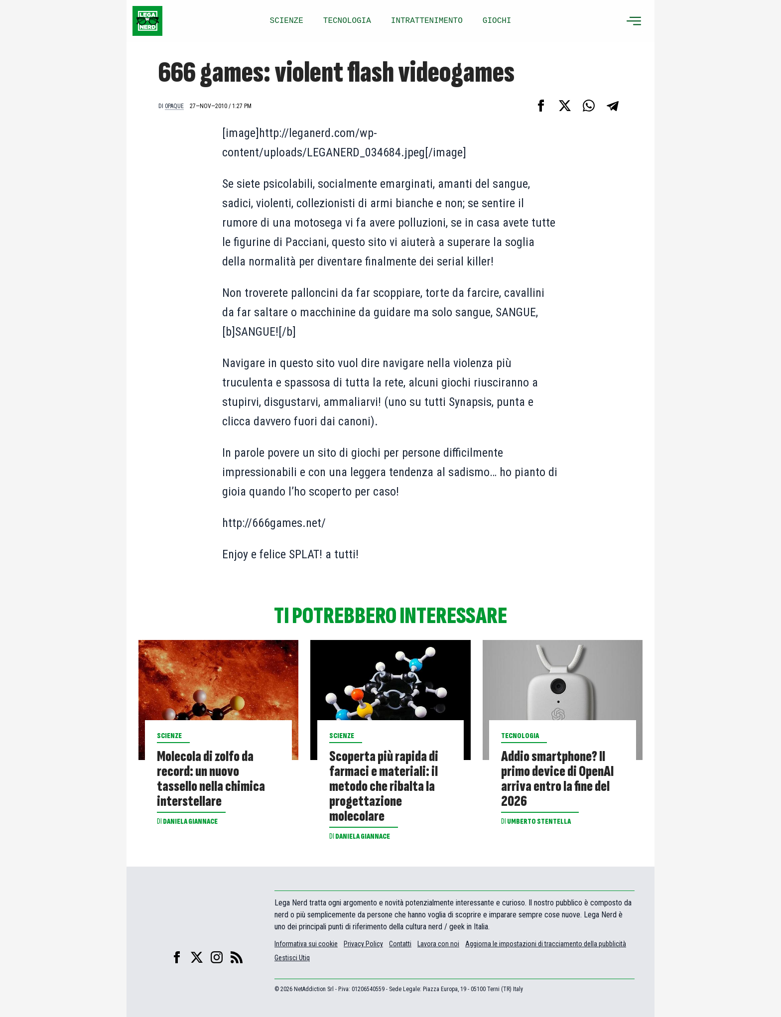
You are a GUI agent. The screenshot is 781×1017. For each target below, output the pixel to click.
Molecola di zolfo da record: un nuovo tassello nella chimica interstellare (211, 779)
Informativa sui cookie (306, 944)
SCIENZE (286, 20)
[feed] (237, 957)
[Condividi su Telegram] (613, 106)
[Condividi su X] (565, 106)
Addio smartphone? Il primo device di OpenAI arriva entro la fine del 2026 (557, 779)
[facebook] (177, 957)
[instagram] (217, 957)
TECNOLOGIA (347, 20)
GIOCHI (497, 20)
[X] (197, 957)
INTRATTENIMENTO (427, 20)
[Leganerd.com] (147, 21)
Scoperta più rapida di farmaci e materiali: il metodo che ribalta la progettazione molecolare (383, 786)
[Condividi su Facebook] (541, 106)
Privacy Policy (363, 944)
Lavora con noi (438, 944)
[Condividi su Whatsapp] (589, 106)
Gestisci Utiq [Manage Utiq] (292, 958)
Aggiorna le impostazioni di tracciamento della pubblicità (545, 944)
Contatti (400, 944)
